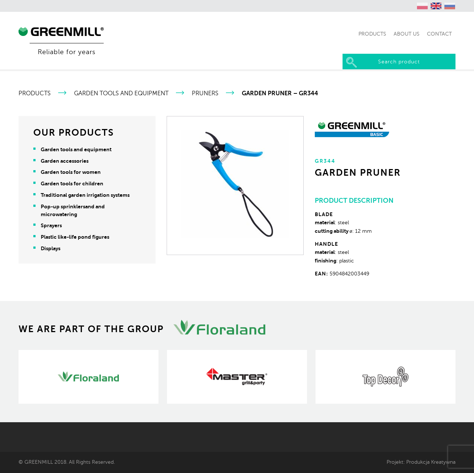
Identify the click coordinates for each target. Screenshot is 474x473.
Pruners (205, 93)
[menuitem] (422, 6)
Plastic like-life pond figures (75, 237)
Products (35, 93)
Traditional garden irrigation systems (85, 195)
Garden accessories (65, 161)
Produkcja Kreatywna (430, 462)
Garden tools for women (71, 172)
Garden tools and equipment (121, 93)
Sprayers (51, 225)
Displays (50, 248)
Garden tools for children (72, 183)
